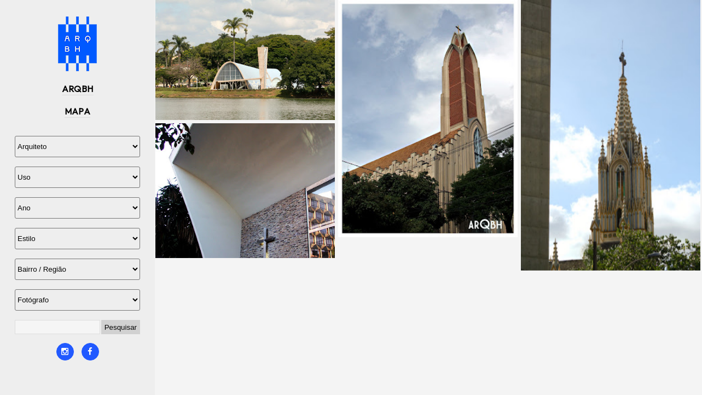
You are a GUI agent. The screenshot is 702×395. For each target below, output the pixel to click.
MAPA (78, 111)
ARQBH (78, 88)
